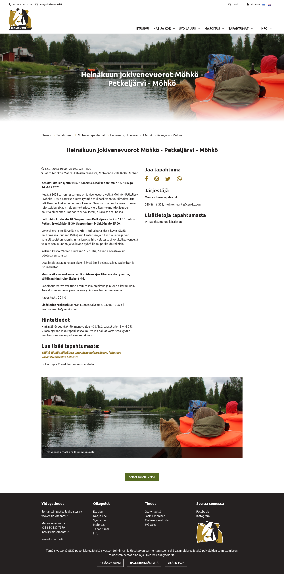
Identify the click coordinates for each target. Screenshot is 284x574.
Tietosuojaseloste (156, 520)
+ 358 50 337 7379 (22, 4)
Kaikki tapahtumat (142, 476)
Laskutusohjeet (155, 516)
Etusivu (142, 28)
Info (264, 28)
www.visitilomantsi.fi (54, 516)
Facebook (202, 511)
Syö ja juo (188, 28)
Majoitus (212, 28)
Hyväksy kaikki (110, 562)
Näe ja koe (162, 28)
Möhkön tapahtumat (92, 135)
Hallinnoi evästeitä (144, 562)
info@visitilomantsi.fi (51, 4)
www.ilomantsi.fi (52, 539)
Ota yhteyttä (153, 511)
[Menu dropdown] (173, 28)
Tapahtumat (238, 28)
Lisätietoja (176, 562)
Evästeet (150, 524)
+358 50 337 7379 (53, 527)
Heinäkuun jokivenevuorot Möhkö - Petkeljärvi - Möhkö (146, 135)
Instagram (203, 516)
